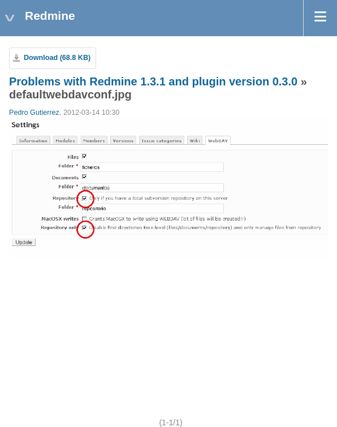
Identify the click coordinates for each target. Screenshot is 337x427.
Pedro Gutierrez (34, 113)
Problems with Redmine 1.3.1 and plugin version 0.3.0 (153, 81)
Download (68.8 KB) (57, 58)
